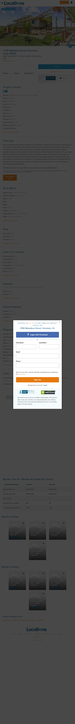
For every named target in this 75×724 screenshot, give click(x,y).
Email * (18, 352)
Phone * (18, 361)
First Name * (20, 343)
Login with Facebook (37, 334)
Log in (31, 323)
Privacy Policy (21, 374)
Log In (45, 385)
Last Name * (43, 343)
